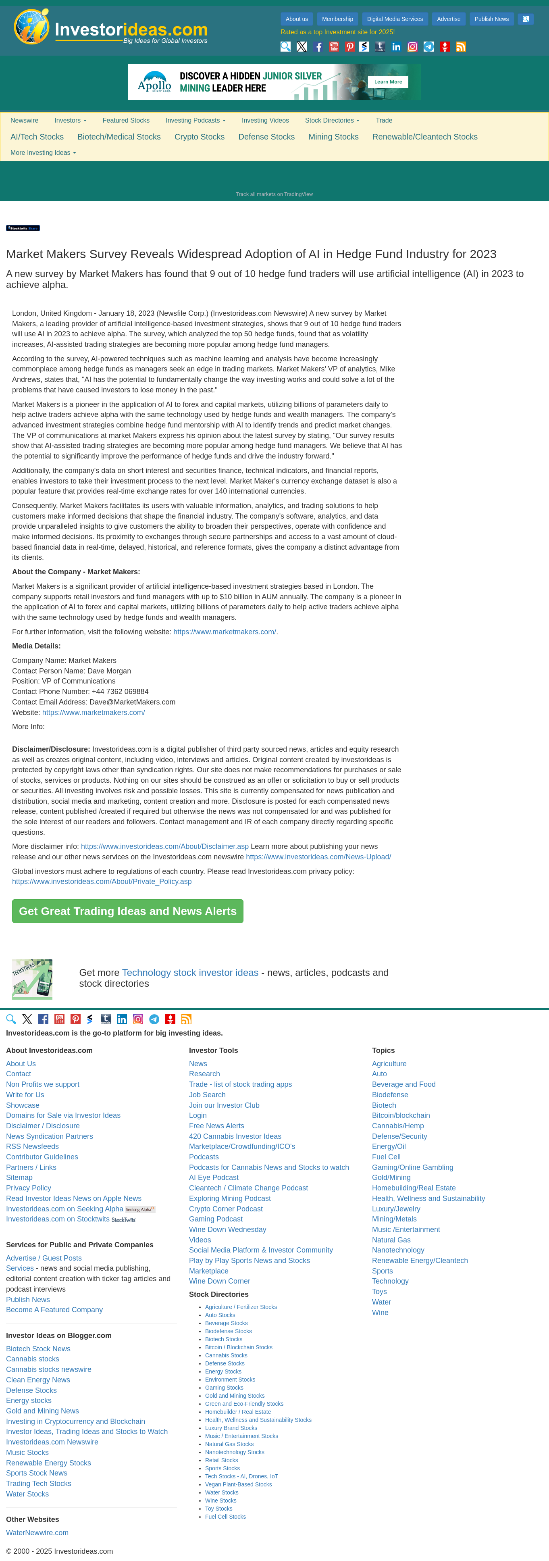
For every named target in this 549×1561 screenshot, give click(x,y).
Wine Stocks (221, 1500)
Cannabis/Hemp (398, 1126)
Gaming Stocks (224, 1387)
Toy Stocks (219, 1508)
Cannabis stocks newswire (49, 1369)
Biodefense (390, 1095)
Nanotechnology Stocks (234, 1452)
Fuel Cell (386, 1157)
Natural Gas (391, 1240)
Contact (18, 1074)
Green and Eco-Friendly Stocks (244, 1404)
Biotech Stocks (224, 1339)
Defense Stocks (267, 136)
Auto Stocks (220, 1315)
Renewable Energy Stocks (48, 1463)
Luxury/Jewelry (396, 1209)
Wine (380, 1313)
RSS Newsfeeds (32, 1146)
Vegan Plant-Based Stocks (238, 1484)
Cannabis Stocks (226, 1355)
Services (20, 1268)
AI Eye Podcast (214, 1177)
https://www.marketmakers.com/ (224, 632)
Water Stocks (27, 1494)
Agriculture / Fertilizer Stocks (241, 1307)
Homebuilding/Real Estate (414, 1188)
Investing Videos (265, 120)
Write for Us (25, 1095)
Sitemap (19, 1177)
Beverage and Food (404, 1084)
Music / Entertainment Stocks (241, 1436)
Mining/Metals (394, 1219)
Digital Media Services (395, 19)
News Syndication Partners (49, 1136)
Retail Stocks (221, 1460)
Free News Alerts (216, 1126)
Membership (337, 19)
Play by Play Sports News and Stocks (249, 1261)
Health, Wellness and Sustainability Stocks (258, 1420)
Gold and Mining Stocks (235, 1395)
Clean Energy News (38, 1380)
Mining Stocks (334, 136)
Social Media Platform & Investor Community (261, 1250)
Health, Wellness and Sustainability (428, 1198)
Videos (200, 1240)
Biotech (384, 1105)
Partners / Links (31, 1167)
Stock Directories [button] (332, 120)
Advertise (448, 19)
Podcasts (204, 1157)
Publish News (492, 19)
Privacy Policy (28, 1188)
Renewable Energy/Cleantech (420, 1261)
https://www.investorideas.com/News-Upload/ (318, 857)
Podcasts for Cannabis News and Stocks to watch (269, 1167)
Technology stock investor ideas (190, 972)
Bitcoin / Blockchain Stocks (238, 1347)
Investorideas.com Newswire (52, 1442)
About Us (21, 1064)
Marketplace (209, 1271)
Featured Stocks (126, 120)
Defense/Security (399, 1136)
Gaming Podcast (216, 1219)
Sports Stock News (36, 1473)
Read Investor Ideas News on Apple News (73, 1198)
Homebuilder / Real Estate (238, 1412)
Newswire (24, 120)
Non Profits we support (42, 1084)
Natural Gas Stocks (229, 1444)
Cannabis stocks (32, 1359)
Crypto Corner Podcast (226, 1209)
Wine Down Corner (219, 1281)
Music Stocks (27, 1452)
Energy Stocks (223, 1371)
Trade (384, 120)
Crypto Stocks (200, 136)
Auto (379, 1074)
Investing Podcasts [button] (196, 120)
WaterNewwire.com (37, 1533)
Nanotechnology (398, 1250)
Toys (379, 1292)
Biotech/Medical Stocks (119, 136)
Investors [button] (70, 120)
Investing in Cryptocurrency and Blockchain (75, 1421)
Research (204, 1074)
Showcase (23, 1105)
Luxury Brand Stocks (231, 1428)
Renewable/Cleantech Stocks (425, 136)
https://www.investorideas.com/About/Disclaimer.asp (165, 846)
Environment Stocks (230, 1379)
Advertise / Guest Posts (44, 1258)
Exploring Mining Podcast (230, 1198)
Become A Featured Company (54, 1310)
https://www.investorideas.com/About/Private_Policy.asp (102, 881)
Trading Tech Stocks (38, 1484)
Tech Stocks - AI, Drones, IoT (241, 1476)
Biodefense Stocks (228, 1331)
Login (198, 1115)
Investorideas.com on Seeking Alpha (64, 1209)
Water (381, 1302)
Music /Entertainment (406, 1229)
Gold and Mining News (42, 1411)
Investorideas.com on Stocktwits (58, 1219)
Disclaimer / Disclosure (43, 1126)
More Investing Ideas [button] (43, 152)
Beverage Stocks (226, 1323)
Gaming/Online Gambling (412, 1167)
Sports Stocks (222, 1468)
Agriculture (389, 1064)
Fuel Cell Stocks (225, 1516)
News (198, 1064)
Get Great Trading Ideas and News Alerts (128, 911)
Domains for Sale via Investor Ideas (63, 1115)
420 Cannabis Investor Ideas (235, 1136)
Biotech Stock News (38, 1349)
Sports (382, 1271)
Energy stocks (29, 1400)
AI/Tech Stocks (37, 136)
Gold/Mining (391, 1177)
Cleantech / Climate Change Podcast (248, 1188)
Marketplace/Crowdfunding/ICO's (242, 1146)
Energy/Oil (389, 1146)
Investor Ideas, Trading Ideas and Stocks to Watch (87, 1432)
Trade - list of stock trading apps (240, 1084)
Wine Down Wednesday (227, 1229)
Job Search (207, 1095)
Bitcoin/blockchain (401, 1115)
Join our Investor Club (224, 1105)
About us (297, 19)
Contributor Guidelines (42, 1157)
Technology (390, 1281)
